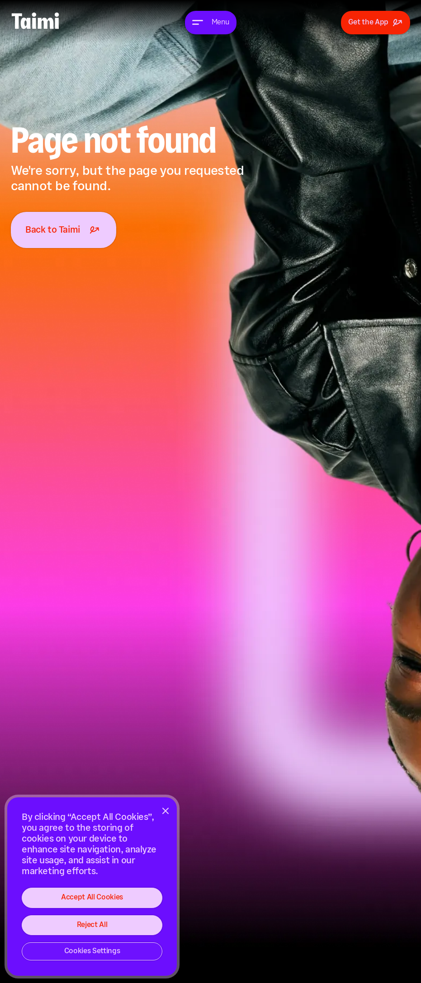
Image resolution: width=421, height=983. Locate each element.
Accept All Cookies (92, 897)
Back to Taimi (63, 230)
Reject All (92, 925)
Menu (220, 22)
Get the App (375, 22)
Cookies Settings (92, 951)
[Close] (165, 811)
